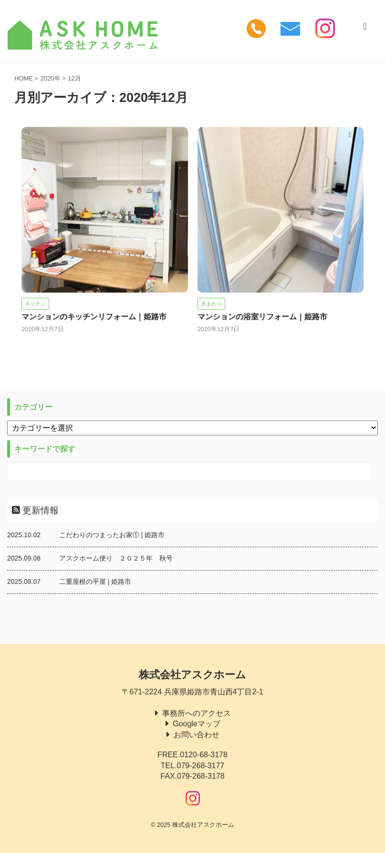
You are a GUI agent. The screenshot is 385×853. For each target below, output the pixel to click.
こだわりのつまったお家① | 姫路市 (112, 535)
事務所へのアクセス (196, 713)
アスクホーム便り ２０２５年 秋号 (116, 558)
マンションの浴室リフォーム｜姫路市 (262, 317)
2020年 (51, 78)
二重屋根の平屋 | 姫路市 (95, 581)
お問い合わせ (196, 735)
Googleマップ (196, 724)
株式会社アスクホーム (192, 675)
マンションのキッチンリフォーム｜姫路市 (93, 317)
